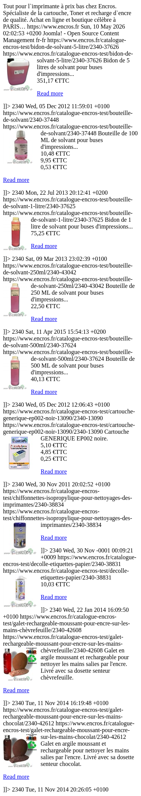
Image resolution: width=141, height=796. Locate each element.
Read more (50, 93)
